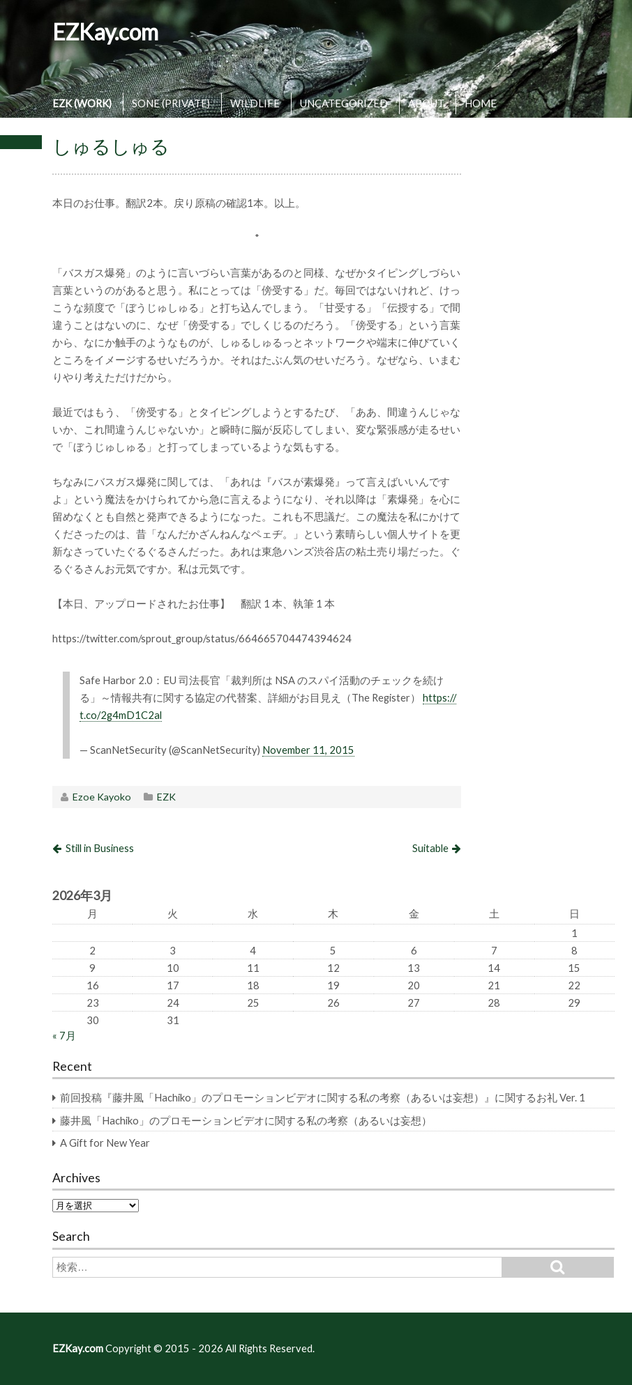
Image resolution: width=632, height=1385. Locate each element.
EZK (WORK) (82, 103)
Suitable (430, 848)
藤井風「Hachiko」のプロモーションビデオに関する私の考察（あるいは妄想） (246, 1120)
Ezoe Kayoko (102, 797)
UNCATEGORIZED (344, 103)
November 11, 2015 (308, 749)
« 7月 (64, 1035)
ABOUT (426, 103)
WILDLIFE (255, 103)
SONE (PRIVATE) (171, 103)
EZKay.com (105, 31)
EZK (166, 797)
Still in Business (100, 848)
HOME (481, 103)
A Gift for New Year (105, 1142)
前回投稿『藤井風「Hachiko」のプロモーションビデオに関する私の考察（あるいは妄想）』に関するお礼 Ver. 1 (322, 1097)
